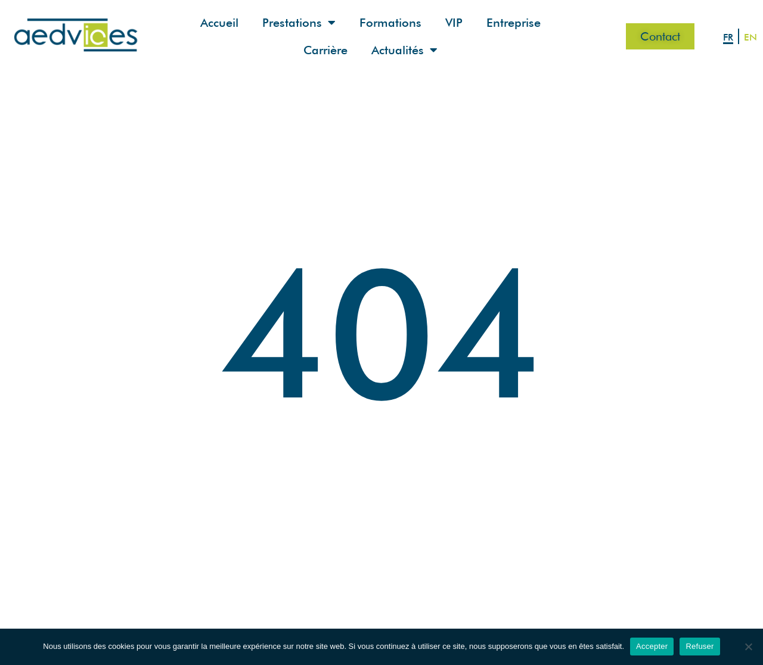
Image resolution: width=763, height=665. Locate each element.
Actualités (404, 50)
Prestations (299, 23)
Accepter (652, 646)
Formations (390, 22)
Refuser (700, 646)
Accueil (219, 22)
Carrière (325, 50)
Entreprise (513, 22)
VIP (454, 22)
